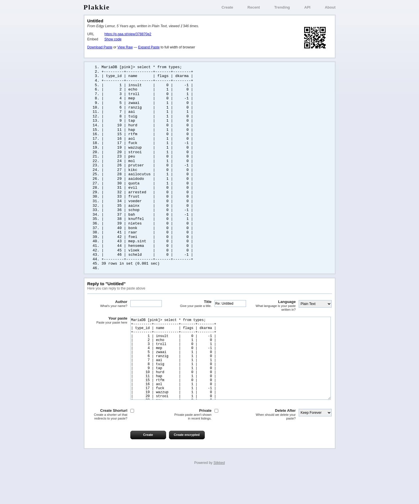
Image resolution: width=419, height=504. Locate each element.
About (330, 7)
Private (192, 445)
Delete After (276, 445)
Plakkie (97, 7)
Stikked (219, 493)
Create (227, 7)
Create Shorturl (107, 445)
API (307, 7)
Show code (113, 39)
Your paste (107, 333)
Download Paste (100, 47)
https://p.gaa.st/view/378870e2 (128, 34)
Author (107, 317)
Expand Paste (149, 47)
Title (192, 317)
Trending (282, 7)
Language (276, 319)
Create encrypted (187, 465)
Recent (253, 7)
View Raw (125, 47)
